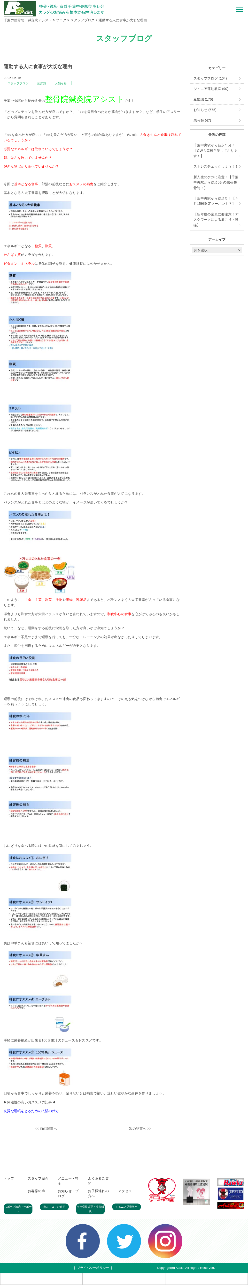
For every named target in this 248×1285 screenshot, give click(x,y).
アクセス (125, 1191)
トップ (9, 1178)
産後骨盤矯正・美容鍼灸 (90, 1208)
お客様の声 (36, 1191)
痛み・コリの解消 (54, 1206)
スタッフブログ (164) (210, 78)
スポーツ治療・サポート (18, 1208)
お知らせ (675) (205, 110)
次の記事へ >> (140, 1128)
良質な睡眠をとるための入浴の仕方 (31, 1111)
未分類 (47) (202, 120)
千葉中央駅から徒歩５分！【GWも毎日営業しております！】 (215, 150)
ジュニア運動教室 (127, 1206)
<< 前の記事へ (46, 1128)
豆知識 (42, 83)
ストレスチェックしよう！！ (216, 166)
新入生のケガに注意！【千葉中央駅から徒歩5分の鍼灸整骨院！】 (216, 182)
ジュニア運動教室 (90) (211, 89)
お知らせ (61, 83)
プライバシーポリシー (93, 1268)
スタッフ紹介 (38, 1178)
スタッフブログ (18, 83)
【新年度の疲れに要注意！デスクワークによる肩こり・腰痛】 (216, 219)
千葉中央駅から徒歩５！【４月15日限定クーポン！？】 (216, 201)
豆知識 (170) (203, 99)
